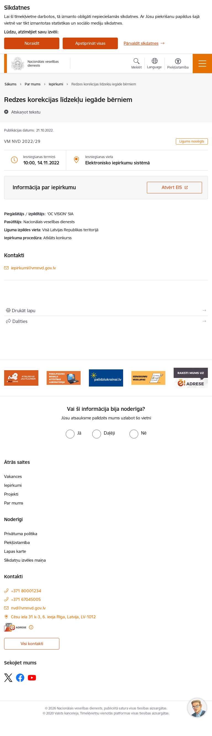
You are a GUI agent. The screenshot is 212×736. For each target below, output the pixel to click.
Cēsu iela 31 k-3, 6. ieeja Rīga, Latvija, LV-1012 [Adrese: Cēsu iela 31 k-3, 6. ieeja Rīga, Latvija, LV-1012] (53, 616)
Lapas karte (15, 551)
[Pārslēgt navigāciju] (202, 63)
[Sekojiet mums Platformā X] (8, 678)
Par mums (13, 503)
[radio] (73, 433)
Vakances (13, 476)
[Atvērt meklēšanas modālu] (136, 64)
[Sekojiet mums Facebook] (20, 678)
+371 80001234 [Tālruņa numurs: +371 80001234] (26, 590)
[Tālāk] (201, 378)
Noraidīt (32, 43)
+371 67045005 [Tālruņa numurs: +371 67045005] (26, 599)
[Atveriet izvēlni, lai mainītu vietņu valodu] (154, 64)
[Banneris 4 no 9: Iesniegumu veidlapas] (148, 377)
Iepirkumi (13, 485)
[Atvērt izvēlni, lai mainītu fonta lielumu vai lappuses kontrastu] (178, 64)
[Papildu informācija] (31, 627)
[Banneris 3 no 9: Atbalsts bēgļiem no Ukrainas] (106, 377)
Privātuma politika (20, 533)
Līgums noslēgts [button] (191, 141)
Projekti (11, 494)
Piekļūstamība (17, 542)
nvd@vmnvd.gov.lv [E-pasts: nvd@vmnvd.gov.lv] (28, 608)
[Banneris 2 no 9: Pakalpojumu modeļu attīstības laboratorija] (64, 377)
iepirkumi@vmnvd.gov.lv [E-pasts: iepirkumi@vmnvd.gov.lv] (33, 267)
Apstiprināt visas (90, 43)
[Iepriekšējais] (10, 378)
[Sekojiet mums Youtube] (32, 677)
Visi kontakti (32, 643)
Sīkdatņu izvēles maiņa (25, 560)
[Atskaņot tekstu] (26, 112)
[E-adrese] (15, 627)
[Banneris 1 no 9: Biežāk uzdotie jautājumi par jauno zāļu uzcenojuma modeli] (21, 377)
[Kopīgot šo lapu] (106, 321)
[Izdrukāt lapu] (106, 310)
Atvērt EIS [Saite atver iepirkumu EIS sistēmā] (172, 187)
